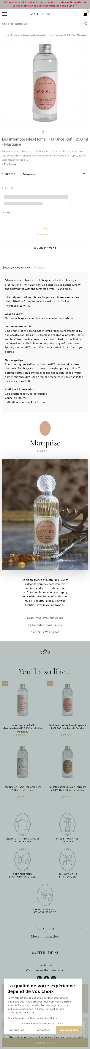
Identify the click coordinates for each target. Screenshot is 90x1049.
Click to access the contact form (45, 970)
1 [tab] (43, 131)
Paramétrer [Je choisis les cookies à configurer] (43, 1030)
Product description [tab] (16, 268)
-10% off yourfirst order (67, 875)
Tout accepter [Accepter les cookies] (69, 1030)
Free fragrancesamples (67, 840)
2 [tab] (47, 131)
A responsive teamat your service (45, 911)
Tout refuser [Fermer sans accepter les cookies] (16, 1030)
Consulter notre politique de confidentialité (32, 1018)
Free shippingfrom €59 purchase (22, 875)
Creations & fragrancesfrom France (23, 840)
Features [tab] (40, 268)
